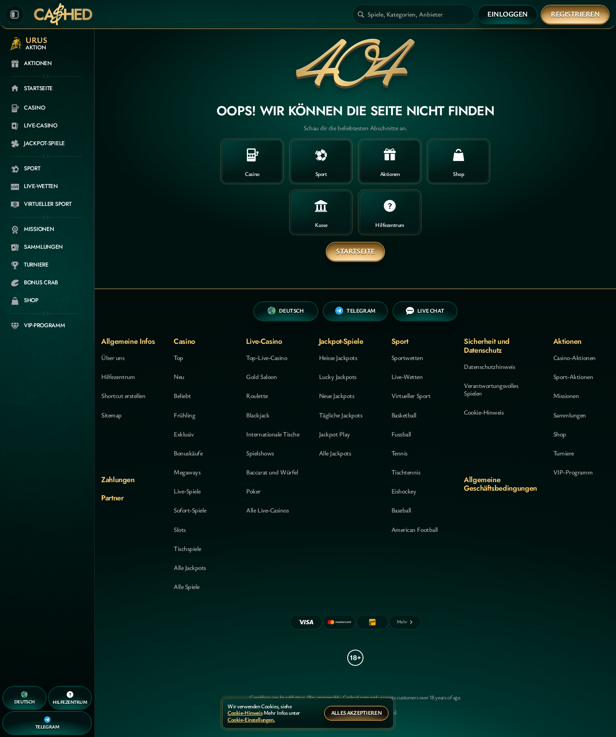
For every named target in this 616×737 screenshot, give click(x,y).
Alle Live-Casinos (267, 510)
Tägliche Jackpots (341, 415)
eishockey (403, 491)
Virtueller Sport (410, 395)
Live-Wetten (407, 376)
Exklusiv (183, 434)
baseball (401, 510)
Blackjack (257, 415)
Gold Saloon (261, 376)
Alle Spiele (187, 586)
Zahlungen (118, 479)
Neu (179, 376)
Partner (112, 497)
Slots (180, 529)
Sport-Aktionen (573, 376)
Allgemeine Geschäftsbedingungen (500, 484)
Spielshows (260, 453)
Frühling (184, 415)
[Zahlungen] (405, 622)
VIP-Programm (573, 472)
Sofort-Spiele (190, 510)
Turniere (563, 453)
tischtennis (406, 472)
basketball (403, 415)
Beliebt (182, 395)
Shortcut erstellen (123, 395)
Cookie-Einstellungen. (251, 719)
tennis (399, 453)
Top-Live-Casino (266, 357)
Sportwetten (407, 357)
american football (414, 529)
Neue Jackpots (337, 395)
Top (178, 357)
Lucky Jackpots (338, 376)
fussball (401, 434)
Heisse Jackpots (338, 357)
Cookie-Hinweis (483, 412)
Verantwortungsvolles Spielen (491, 389)
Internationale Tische (272, 434)
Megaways (187, 472)
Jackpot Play (334, 434)
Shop (559, 434)
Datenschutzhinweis (489, 366)
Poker (253, 491)
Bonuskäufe (188, 453)
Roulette (257, 395)
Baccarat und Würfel (272, 472)
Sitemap (111, 415)
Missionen (566, 395)
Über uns (112, 357)
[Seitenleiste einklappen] (14, 14)
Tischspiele (187, 548)
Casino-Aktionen (574, 357)
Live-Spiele (187, 491)
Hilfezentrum (118, 376)
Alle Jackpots (190, 567)
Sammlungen (569, 415)
